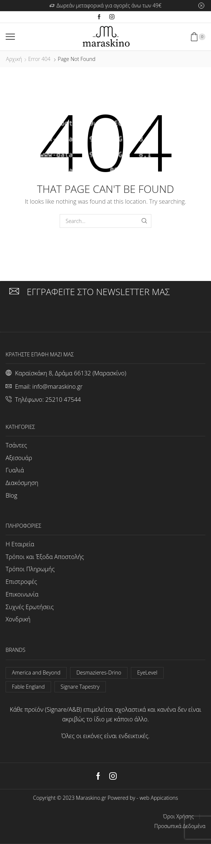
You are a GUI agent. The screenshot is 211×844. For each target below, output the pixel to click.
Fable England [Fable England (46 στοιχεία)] (28, 686)
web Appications (158, 797)
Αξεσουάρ (19, 458)
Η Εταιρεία (20, 544)
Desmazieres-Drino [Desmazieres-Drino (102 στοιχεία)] (98, 672)
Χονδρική (18, 619)
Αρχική (14, 58)
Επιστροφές (21, 582)
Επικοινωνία (22, 594)
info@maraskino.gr (57, 386)
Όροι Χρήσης (178, 816)
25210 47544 (63, 399)
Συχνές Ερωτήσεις (30, 607)
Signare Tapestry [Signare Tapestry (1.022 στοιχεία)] (80, 686)
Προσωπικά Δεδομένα (179, 826)
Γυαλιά (15, 470)
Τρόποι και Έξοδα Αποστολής (45, 557)
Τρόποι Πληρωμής (30, 569)
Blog (11, 495)
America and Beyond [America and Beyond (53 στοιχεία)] (36, 672)
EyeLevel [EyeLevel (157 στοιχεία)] (147, 672)
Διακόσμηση (22, 483)
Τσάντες (16, 445)
